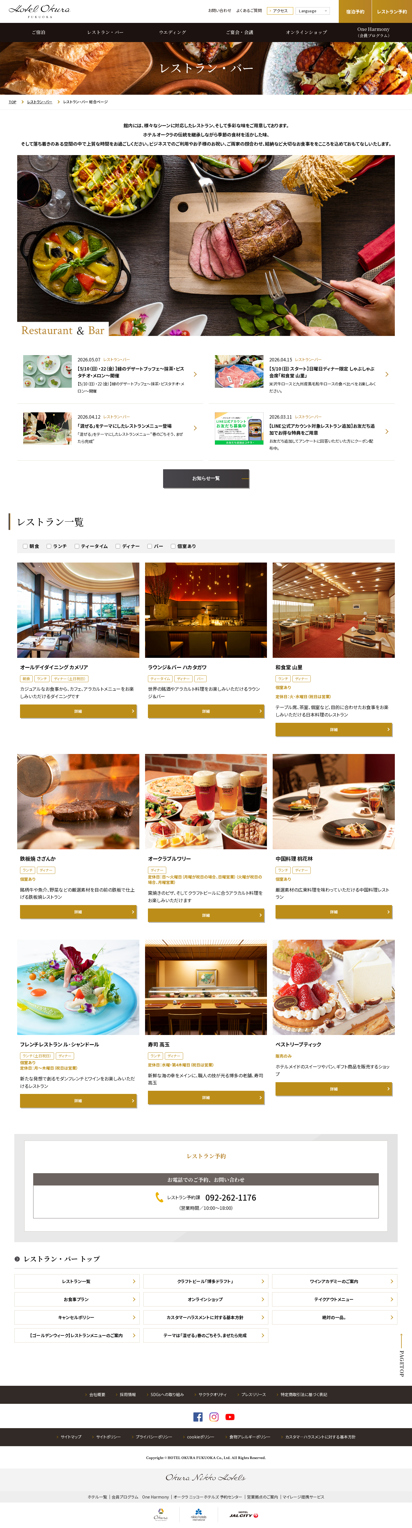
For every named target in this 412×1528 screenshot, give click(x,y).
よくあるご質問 (249, 10)
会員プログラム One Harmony (140, 1497)
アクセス (280, 10)
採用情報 (128, 1394)
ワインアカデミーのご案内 (334, 1281)
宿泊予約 (355, 11)
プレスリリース (253, 1394)
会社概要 (97, 1394)
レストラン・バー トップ (61, 1259)
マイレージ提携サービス (303, 1497)
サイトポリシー (108, 1437)
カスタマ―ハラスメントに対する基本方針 (320, 1437)
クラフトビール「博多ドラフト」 (205, 1281)
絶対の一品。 (334, 1317)
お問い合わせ (219, 10)
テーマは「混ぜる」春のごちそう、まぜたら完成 (205, 1335)
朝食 (34, 546)
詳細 (78, 711)
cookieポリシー (201, 1437)
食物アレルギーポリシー (250, 1437)
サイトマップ (71, 1437)
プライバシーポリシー (154, 1437)
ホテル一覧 (97, 1497)
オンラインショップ (306, 32)
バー (159, 546)
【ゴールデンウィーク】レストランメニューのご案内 (76, 1335)
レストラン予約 (392, 11)
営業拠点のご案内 (262, 1497)
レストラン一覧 (76, 1281)
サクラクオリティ (213, 1394)
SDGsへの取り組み (167, 1394)
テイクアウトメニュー (334, 1299)
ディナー (131, 546)
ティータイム (94, 546)
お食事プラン (76, 1299)
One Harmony (374, 32)
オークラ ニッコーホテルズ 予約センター (207, 1497)
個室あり (187, 546)
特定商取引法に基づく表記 (304, 1394)
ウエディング (172, 32)
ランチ (60, 546)
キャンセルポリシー (76, 1317)
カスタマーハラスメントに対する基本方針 (205, 1317)
